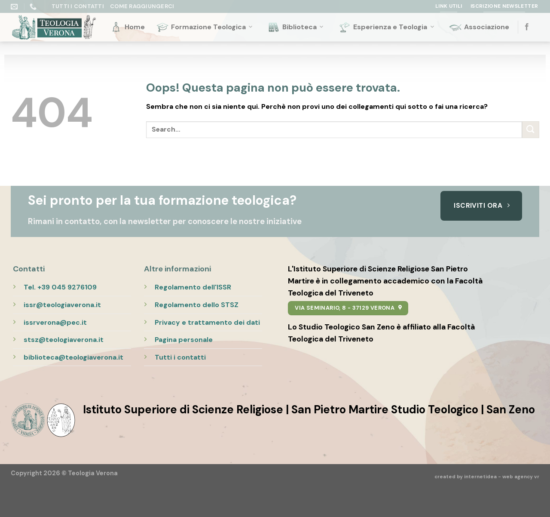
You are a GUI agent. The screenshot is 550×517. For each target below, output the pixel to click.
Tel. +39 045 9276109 (60, 287)
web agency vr (520, 477)
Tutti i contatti (180, 357)
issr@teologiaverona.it (62, 304)
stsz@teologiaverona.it (64, 339)
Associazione (479, 27)
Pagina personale (184, 339)
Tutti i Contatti (78, 6)
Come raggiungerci (142, 6)
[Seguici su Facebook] (526, 27)
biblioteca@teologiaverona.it (73, 357)
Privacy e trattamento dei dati (207, 322)
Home (127, 27)
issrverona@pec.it (55, 322)
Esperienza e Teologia (386, 27)
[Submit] (530, 129)
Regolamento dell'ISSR (193, 287)
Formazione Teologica (205, 27)
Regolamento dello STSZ (196, 304)
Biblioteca (296, 27)
